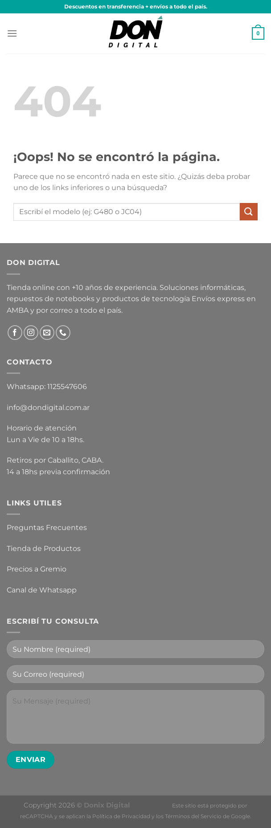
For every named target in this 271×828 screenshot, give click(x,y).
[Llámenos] (63, 332)
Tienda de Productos (44, 548)
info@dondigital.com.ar (48, 407)
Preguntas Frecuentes (47, 527)
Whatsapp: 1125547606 (47, 386)
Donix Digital (108, 805)
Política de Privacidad (121, 816)
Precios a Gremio (36, 569)
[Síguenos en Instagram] (31, 332)
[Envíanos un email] (47, 332)
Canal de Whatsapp (42, 590)
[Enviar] (249, 211)
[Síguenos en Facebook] (15, 332)
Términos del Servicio (193, 816)
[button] (12, 33)
